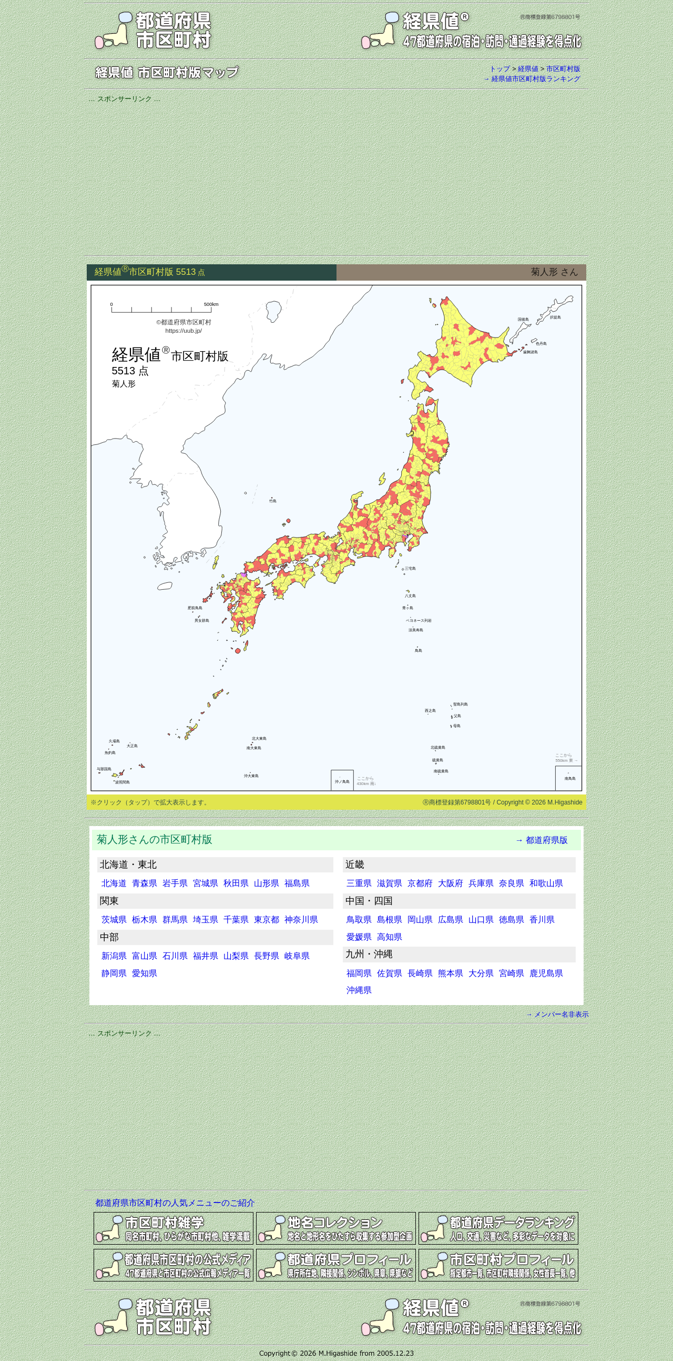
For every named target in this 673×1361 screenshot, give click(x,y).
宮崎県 (511, 973)
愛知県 (144, 973)
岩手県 (175, 883)
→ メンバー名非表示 (557, 1014)
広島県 (450, 919)
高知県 (389, 936)
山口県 (481, 919)
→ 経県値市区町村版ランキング (531, 79)
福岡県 (359, 973)
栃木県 (144, 919)
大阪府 (450, 883)
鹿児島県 (546, 973)
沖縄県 (359, 990)
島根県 (389, 919)
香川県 (542, 919)
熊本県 (450, 973)
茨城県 (114, 919)
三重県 (359, 883)
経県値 (528, 69)
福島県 (297, 883)
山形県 (266, 883)
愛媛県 (359, 936)
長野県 (266, 955)
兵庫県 (481, 883)
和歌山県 (546, 883)
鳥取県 (359, 919)
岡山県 (420, 919)
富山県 (144, 955)
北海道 (114, 883)
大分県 (481, 973)
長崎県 (420, 973)
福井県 (205, 955)
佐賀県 (389, 973)
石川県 (175, 955)
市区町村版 (563, 69)
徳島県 (511, 919)
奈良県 (511, 883)
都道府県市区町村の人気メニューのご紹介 (175, 1202)
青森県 (144, 883)
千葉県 (236, 919)
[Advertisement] (336, 177)
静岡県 (114, 973)
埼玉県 (205, 919)
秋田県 (236, 883)
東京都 (266, 919)
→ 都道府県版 (541, 840)
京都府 (420, 883)
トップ (500, 69)
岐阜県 (297, 955)
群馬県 (175, 919)
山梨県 (236, 955)
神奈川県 (301, 919)
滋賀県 (389, 883)
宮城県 (205, 883)
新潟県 (114, 955)
